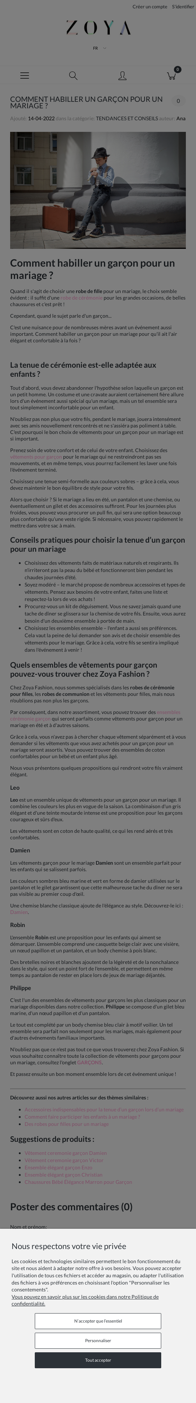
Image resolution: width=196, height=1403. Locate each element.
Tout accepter (98, 1360)
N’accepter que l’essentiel (98, 1321)
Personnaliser (98, 1340)
